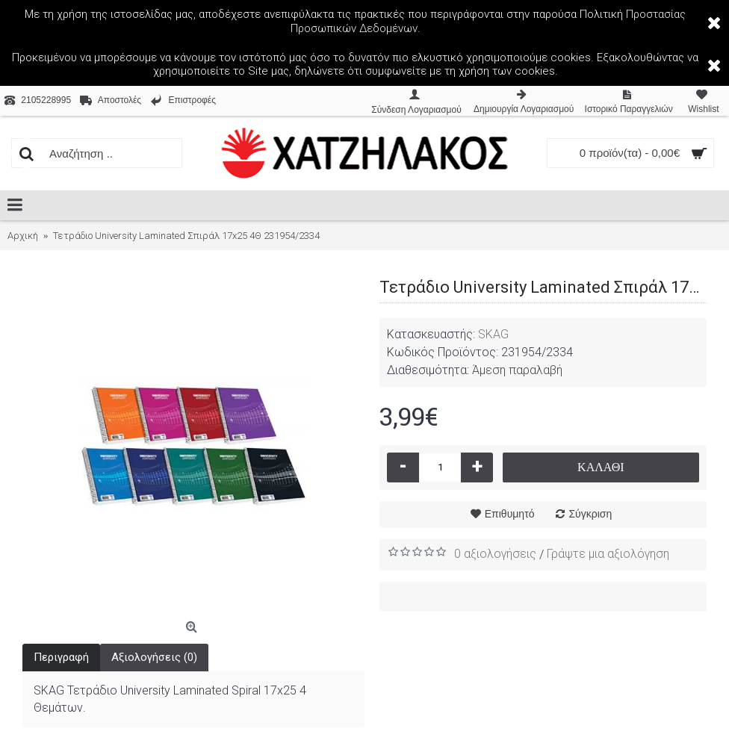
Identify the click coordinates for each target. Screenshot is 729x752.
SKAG (493, 334)
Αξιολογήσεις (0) (154, 657)
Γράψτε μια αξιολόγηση (608, 554)
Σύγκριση (590, 514)
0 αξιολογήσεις (495, 554)
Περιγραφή (61, 657)
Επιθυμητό (510, 514)
